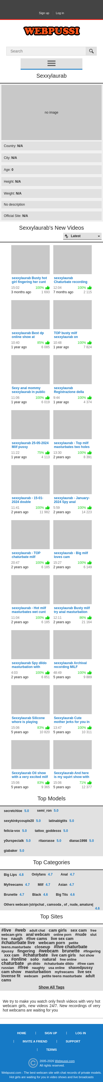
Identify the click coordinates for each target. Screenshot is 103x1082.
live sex (85, 972)
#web (20, 930)
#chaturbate (35, 955)
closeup (42, 946)
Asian (66, 885)
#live (6, 930)
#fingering (92, 951)
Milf (44, 885)
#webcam (49, 951)
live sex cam (62, 938)
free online (68, 960)
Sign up (44, 13)
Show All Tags (51, 987)
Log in (60, 13)
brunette (71, 951)
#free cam (85, 964)
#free (23, 967)
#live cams (36, 938)
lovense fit (10, 976)
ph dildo (33, 964)
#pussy (7, 951)
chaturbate (12, 963)
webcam (31, 976)
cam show (11, 971)
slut (93, 934)
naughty (38, 968)
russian (7, 968)
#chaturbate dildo (59, 964)
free (4, 939)
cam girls (58, 930)
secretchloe (16, 811)
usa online (56, 968)
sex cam (79, 930)
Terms (51, 1049)
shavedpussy (80, 967)
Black (40, 895)
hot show (87, 955)
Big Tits (65, 895)
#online (19, 959)
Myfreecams (17, 885)
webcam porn (51, 942)
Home (21, 1033)
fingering (26, 951)
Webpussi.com (65, 1061)
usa (4, 959)
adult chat (37, 930)
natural (49, 959)
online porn (62, 935)
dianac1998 (81, 841)
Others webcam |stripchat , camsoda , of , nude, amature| (52, 906)
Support (73, 1041)
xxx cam (11, 955)
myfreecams (64, 972)
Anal (68, 874)
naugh (17, 938)
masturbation (38, 971)
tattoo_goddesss (51, 831)
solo (34, 959)
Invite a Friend (35, 1041)
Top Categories (51, 862)
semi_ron (48, 811)
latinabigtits (61, 821)
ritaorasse (50, 841)
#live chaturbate (70, 946)
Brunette (14, 895)
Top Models (51, 798)
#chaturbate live (18, 942)
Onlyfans (42, 874)
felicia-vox (15, 831)
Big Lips (14, 875)
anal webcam (38, 934)
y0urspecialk (17, 841)
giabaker (14, 851)
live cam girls (64, 955)
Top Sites (51, 916)
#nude (81, 934)
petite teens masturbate (62, 976)
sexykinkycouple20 (22, 821)
